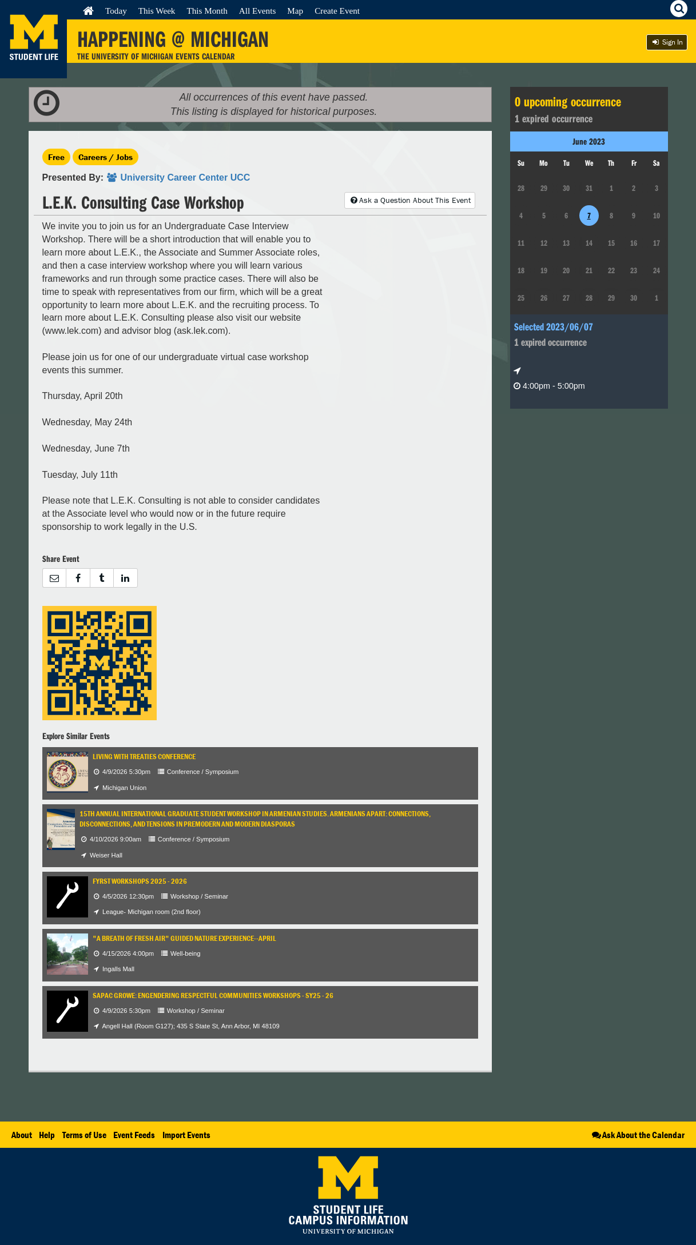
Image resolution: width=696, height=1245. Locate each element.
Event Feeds (134, 1134)
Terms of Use (84, 1134)
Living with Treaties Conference (144, 756)
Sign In (667, 42)
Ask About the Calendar (637, 1134)
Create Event (337, 10)
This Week (157, 10)
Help (47, 1134)
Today (116, 10)
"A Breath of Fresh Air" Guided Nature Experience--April (184, 938)
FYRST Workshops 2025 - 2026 (140, 881)
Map (295, 10)
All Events (257, 10)
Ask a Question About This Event (409, 200)
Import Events (186, 1134)
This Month (206, 10)
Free (56, 156)
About (21, 1134)
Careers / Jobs (105, 156)
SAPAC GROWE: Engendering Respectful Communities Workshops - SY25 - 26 (213, 995)
